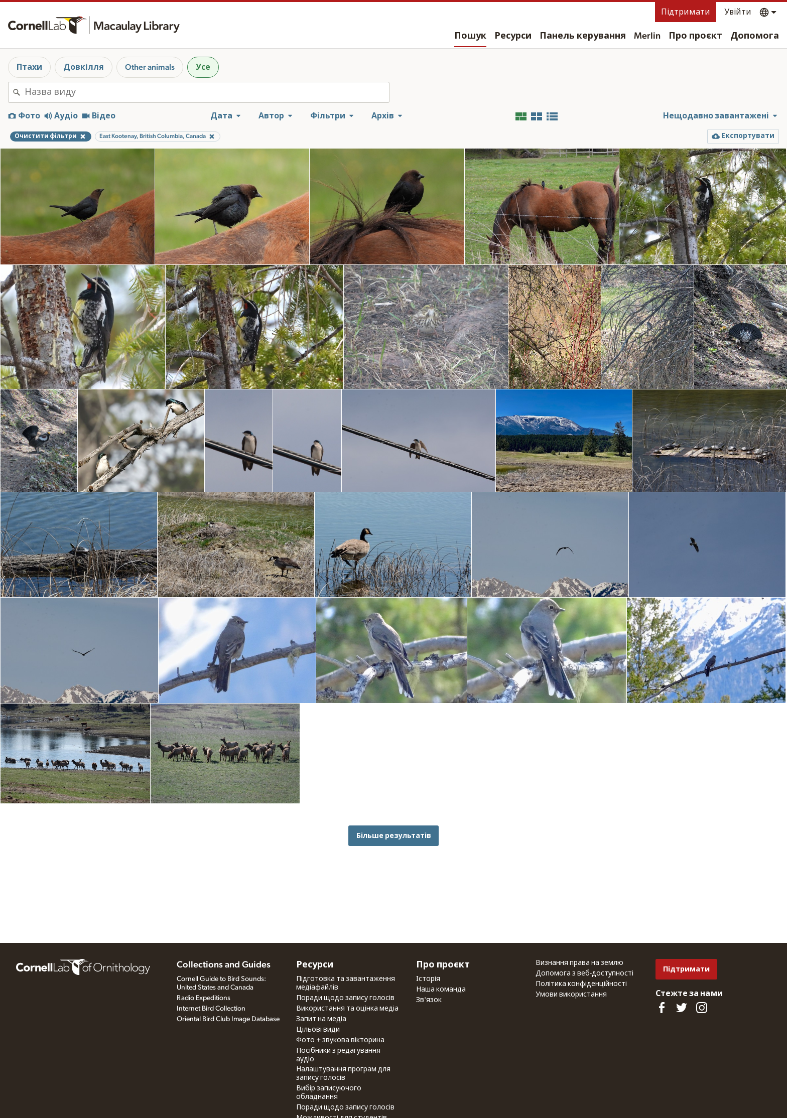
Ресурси (513, 36)
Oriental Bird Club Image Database (228, 1019)
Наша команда (441, 989)
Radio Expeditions (203, 998)
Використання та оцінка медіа (347, 1008)
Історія (428, 979)
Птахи (29, 67)
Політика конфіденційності (581, 984)
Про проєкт (695, 36)
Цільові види (318, 1029)
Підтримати (685, 12)
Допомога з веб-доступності (584, 973)
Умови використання (571, 994)
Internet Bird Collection (211, 1008)
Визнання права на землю (579, 962)
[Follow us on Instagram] (702, 1008)
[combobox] (207, 92)
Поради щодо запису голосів (345, 998)
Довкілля (83, 67)
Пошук (470, 36)
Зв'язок (429, 1000)
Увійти (737, 12)
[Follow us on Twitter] (682, 1008)
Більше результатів (393, 836)
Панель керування (583, 36)
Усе (203, 67)
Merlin (647, 36)
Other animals (150, 67)
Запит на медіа (321, 1019)
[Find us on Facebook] (661, 1008)
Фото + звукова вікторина (340, 1040)
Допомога (754, 36)
